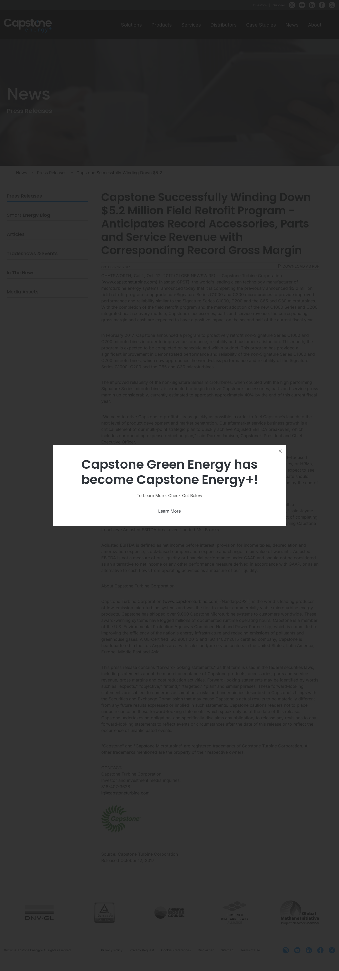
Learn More (169, 511)
